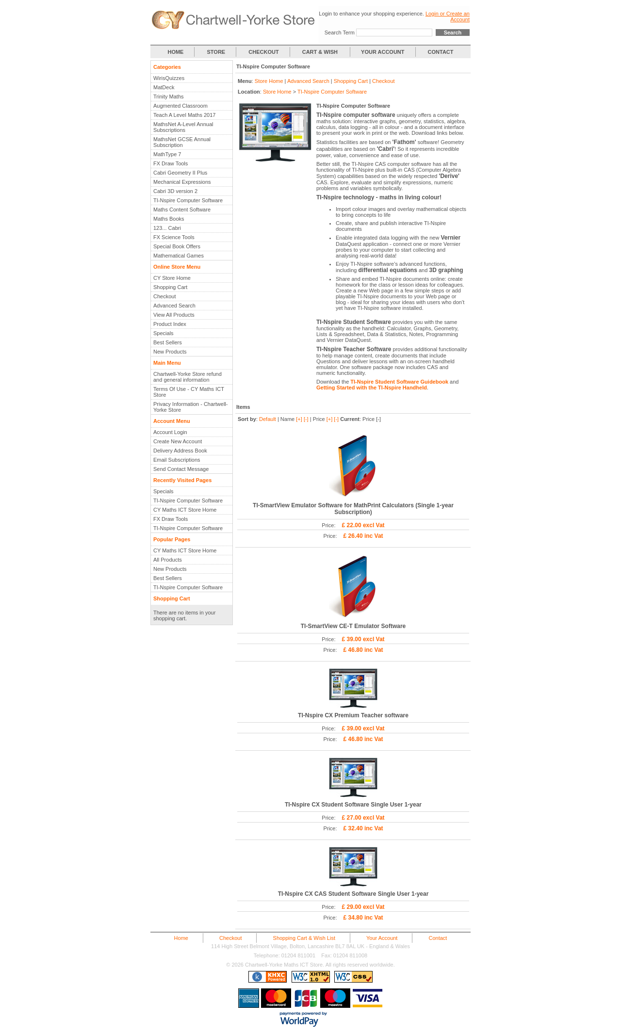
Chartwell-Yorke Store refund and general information (187, 377)
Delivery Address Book (180, 450)
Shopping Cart (170, 287)
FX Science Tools (174, 237)
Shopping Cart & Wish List (304, 938)
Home (181, 938)
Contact (437, 938)
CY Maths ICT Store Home (184, 510)
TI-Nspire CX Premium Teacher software (353, 715)
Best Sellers (167, 342)
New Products (169, 352)
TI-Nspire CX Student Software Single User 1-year (353, 804)
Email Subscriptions (176, 460)
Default (267, 419)
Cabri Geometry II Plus (180, 173)
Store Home (269, 81)
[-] (306, 419)
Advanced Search (174, 305)
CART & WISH (320, 52)
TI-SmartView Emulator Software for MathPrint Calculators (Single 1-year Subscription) (353, 509)
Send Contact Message (181, 469)
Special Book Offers (176, 246)
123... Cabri (167, 228)
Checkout (164, 296)
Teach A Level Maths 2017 (184, 115)
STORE (216, 52)
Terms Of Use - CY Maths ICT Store (188, 392)
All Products (167, 560)
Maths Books (168, 219)
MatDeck (163, 87)
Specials (163, 333)
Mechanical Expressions (182, 182)
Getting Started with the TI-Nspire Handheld (371, 387)
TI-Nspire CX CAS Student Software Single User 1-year (353, 893)
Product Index (169, 324)
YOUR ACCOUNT (382, 52)
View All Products (174, 315)
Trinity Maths (168, 96)
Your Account (381, 938)
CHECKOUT (263, 52)
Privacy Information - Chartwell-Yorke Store (190, 407)
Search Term (340, 32)
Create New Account (177, 441)
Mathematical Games (178, 255)
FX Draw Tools (170, 163)
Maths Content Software (182, 209)
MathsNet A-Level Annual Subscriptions (183, 127)
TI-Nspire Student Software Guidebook (399, 382)
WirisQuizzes (168, 78)
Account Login (170, 432)
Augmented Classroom (180, 106)
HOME (175, 52)
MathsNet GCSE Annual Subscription (182, 142)
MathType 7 (167, 154)
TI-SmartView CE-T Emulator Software (353, 626)
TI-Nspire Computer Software (188, 200)
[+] (299, 419)
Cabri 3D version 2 (175, 191)
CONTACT (441, 52)
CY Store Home (172, 278)
